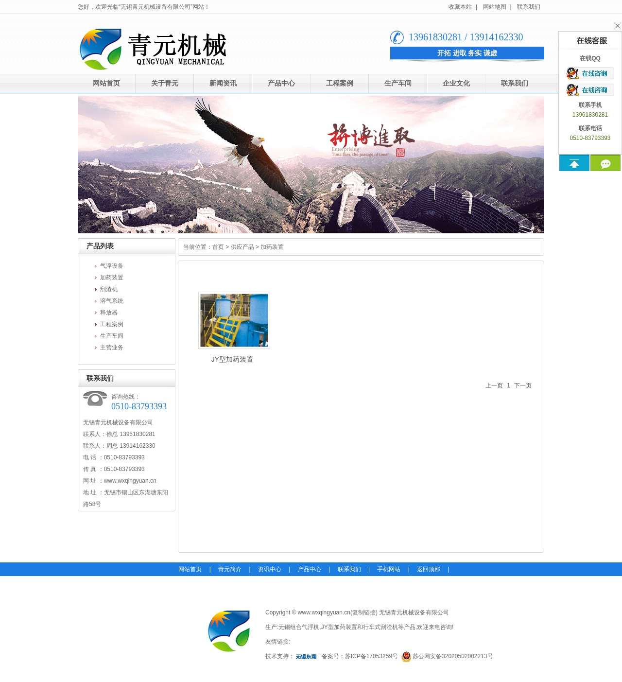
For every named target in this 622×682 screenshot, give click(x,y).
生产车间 (398, 83)
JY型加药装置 (232, 327)
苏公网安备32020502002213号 (453, 656)
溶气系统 (111, 300)
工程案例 (339, 83)
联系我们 (528, 6)
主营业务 (111, 347)
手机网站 (388, 569)
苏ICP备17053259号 (371, 656)
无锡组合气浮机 (298, 627)
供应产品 (242, 247)
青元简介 (230, 569)
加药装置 (111, 277)
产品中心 (281, 83)
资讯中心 (269, 569)
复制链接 (364, 612)
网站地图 (494, 6)
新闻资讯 (223, 83)
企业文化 (456, 83)
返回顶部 (428, 569)
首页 (218, 247)
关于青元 (164, 83)
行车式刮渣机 (380, 627)
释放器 (109, 312)
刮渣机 (109, 289)
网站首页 (106, 83)
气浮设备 (111, 265)
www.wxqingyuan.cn (130, 480)
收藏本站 (460, 6)
